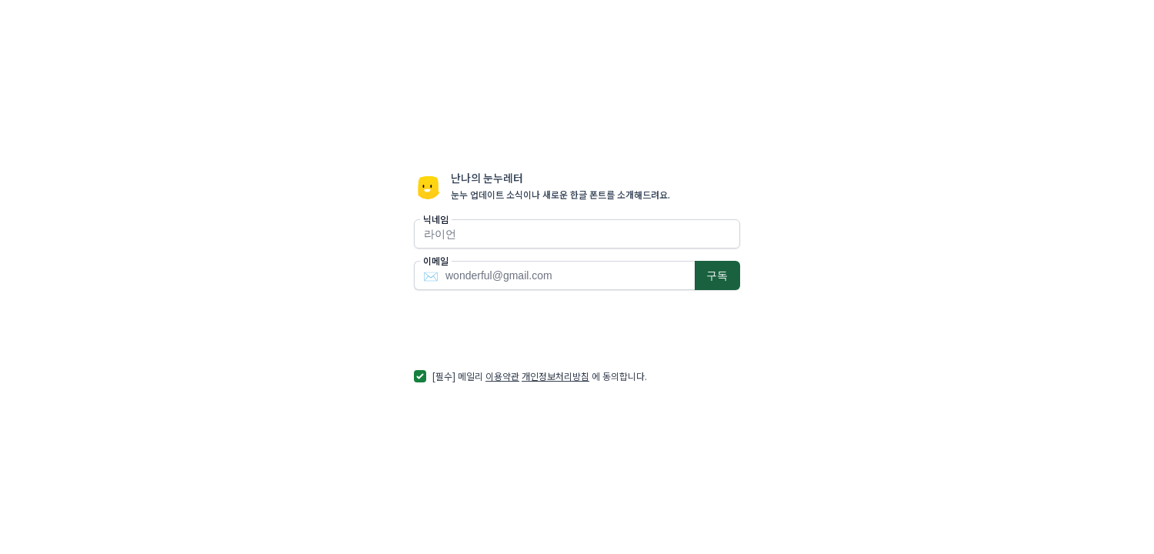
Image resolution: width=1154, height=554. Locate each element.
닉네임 (436, 219)
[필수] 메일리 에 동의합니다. (539, 375)
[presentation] (531, 329)
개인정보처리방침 (555, 375)
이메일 (436, 261)
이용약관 (502, 375)
